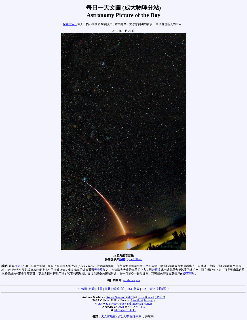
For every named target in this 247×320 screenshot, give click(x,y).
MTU (130, 297)
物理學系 (135, 316)
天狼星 (98, 269)
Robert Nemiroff (116, 297)
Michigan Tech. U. (125, 310)
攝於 (17, 266)
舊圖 (84, 288)
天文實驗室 (108, 316)
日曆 (107, 288)
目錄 (92, 288)
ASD (121, 306)
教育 (137, 288)
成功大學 (123, 316)
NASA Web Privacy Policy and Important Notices (123, 303)
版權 (122, 259)
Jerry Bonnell (146, 297)
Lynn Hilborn (134, 259)
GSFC (141, 306)
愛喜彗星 (189, 273)
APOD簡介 (148, 288)
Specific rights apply (143, 300)
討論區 (161, 288)
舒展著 (156, 269)
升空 (146, 266)
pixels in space (131, 280)
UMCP (160, 297)
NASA (131, 306)
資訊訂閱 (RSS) (122, 288)
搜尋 (99, 288)
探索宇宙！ (70, 24)
